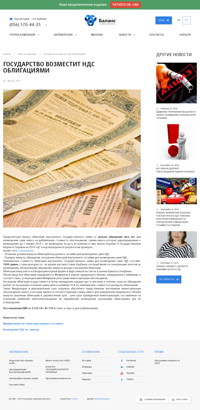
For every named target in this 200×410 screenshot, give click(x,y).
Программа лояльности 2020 (167, 361)
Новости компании (27, 54)
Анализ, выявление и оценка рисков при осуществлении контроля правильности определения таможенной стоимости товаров (173, 219)
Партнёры (87, 373)
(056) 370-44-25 (25, 25)
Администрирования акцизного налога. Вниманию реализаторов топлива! (176, 115)
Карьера (185, 35)
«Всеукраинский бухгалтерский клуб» (20, 370)
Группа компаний (22, 35)
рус (186, 20)
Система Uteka (17, 385)
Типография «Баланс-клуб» (23, 378)
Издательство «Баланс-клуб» (21, 361)
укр (178, 20)
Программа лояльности (58, 378)
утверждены (25, 251)
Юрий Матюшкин (102, 399)
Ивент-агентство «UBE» (57, 360)
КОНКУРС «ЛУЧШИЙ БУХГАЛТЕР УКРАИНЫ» (57, 369)
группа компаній (100, 20)
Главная (6, 54)
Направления (63, 35)
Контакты (156, 35)
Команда (87, 367)
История (86, 360)
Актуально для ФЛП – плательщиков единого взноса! (175, 170)
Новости (125, 35)
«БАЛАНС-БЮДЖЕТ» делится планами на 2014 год (172, 268)
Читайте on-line (125, 4)
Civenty (74, 399)
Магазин (97, 35)
